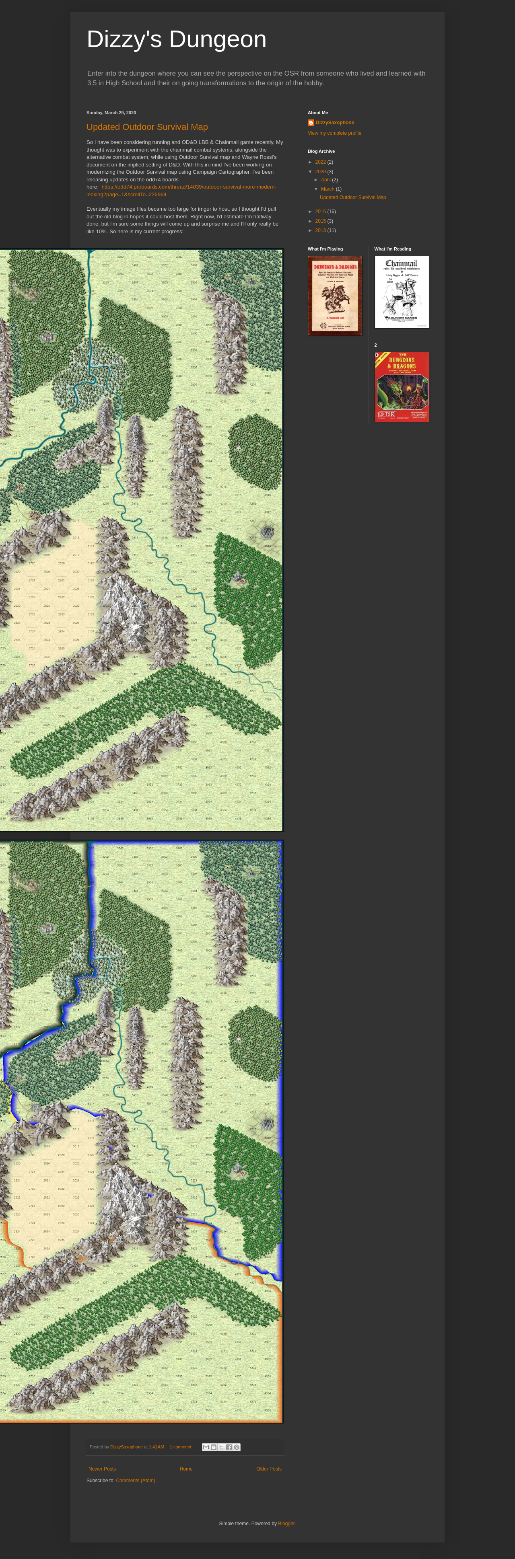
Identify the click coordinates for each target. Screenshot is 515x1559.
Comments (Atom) (135, 1480)
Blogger (286, 1523)
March (328, 189)
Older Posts (269, 1469)
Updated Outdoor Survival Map (147, 127)
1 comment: (182, 1446)
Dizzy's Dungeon (177, 38)
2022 (321, 162)
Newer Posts (102, 1469)
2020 (321, 172)
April (326, 180)
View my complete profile (334, 133)
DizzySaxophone (335, 122)
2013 (321, 230)
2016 (321, 211)
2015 (321, 221)
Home (186, 1469)
